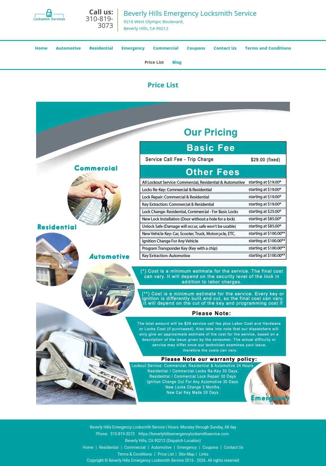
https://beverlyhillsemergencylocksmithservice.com (183, 434)
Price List (154, 62)
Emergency (133, 48)
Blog (176, 62)
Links (203, 454)
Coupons (196, 48)
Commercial (166, 48)
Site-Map (186, 454)
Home (41, 48)
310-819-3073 (99, 22)
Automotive (68, 48)
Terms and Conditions (268, 48)
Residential (101, 48)
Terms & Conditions (135, 454)
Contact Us (225, 48)
